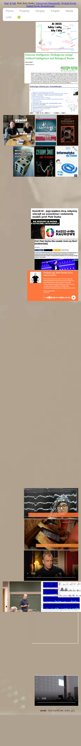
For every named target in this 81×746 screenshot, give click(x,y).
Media (69, 10)
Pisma (9, 10)
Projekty (24, 10)
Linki (8, 17)
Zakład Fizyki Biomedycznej (40, 6)
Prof (6, 3)
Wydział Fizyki (68, 3)
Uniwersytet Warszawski (48, 3)
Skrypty (40, 10)
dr (11, 3)
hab (14, 3)
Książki (55, 10)
